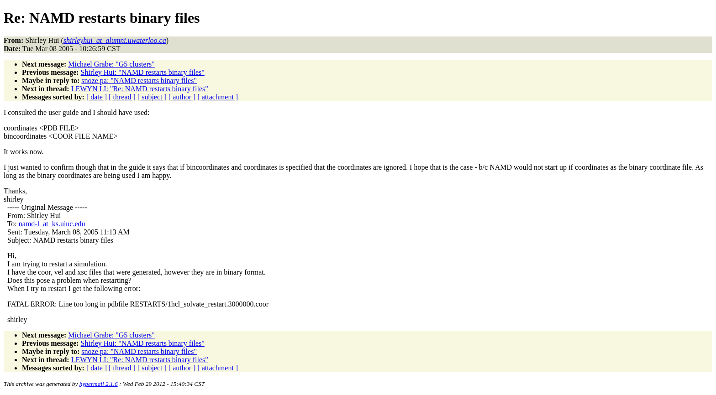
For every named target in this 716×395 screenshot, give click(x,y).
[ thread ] (122, 97)
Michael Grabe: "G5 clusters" (111, 64)
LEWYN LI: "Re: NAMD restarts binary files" (139, 89)
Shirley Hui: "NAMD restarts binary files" (143, 72)
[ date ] (96, 97)
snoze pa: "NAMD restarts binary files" (139, 80)
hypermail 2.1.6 (98, 383)
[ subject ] (152, 97)
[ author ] (182, 97)
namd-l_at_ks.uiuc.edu (52, 224)
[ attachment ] (217, 97)
